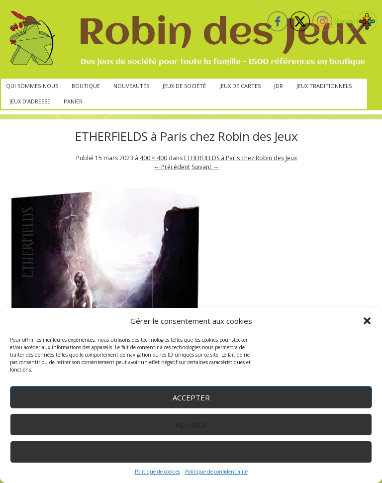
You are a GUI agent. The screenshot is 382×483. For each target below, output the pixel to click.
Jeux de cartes (240, 86)
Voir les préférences (191, 452)
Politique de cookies (157, 471)
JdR (278, 86)
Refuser (191, 425)
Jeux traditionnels (324, 86)
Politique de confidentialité (216, 471)
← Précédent (172, 167)
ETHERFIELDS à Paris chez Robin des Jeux (240, 158)
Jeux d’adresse (29, 101)
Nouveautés (131, 86)
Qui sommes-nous (32, 86)
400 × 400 (153, 158)
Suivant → (205, 167)
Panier (73, 101)
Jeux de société (184, 86)
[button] (367, 321)
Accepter (191, 397)
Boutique (86, 86)
